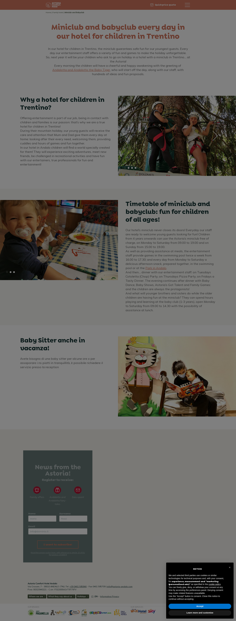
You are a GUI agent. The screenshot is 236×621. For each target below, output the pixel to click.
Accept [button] (199, 606)
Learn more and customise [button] (199, 613)
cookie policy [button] (215, 584)
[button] (229, 567)
